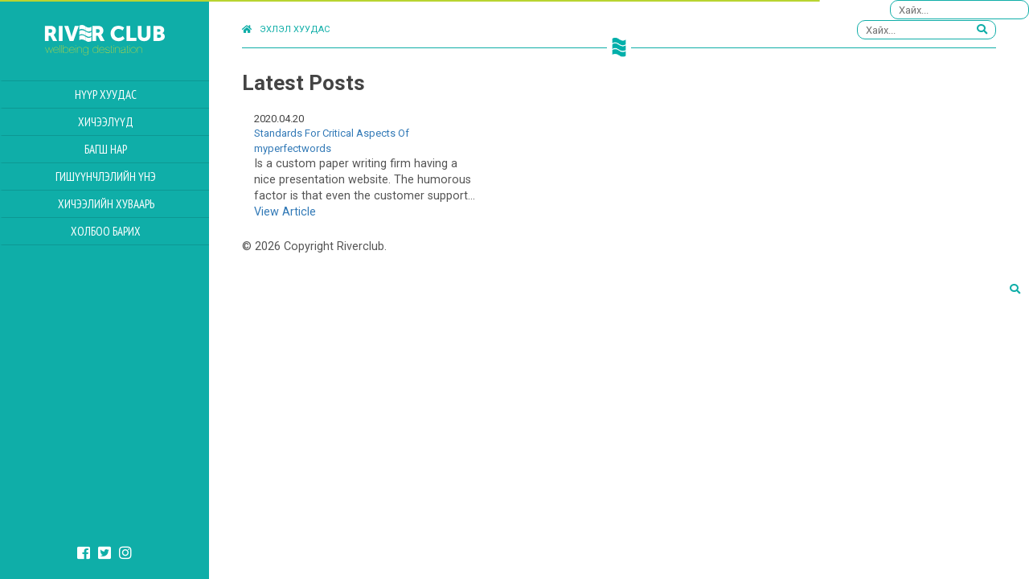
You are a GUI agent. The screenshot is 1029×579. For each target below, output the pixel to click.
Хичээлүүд (105, 121)
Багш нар (105, 149)
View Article (285, 212)
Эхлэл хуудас (286, 29)
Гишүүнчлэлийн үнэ (105, 176)
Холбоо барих (106, 231)
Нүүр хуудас (106, 94)
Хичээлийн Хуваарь (106, 203)
